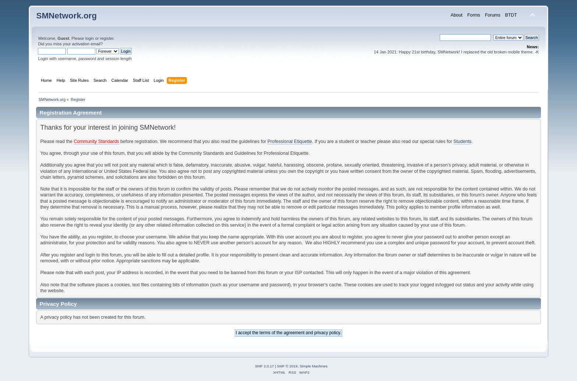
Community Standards (96, 141)
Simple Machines (314, 366)
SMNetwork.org (66, 15)
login (89, 38)
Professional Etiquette (290, 141)
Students (462, 141)
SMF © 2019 (287, 366)
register (107, 38)
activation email (86, 44)
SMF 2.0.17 (264, 366)
